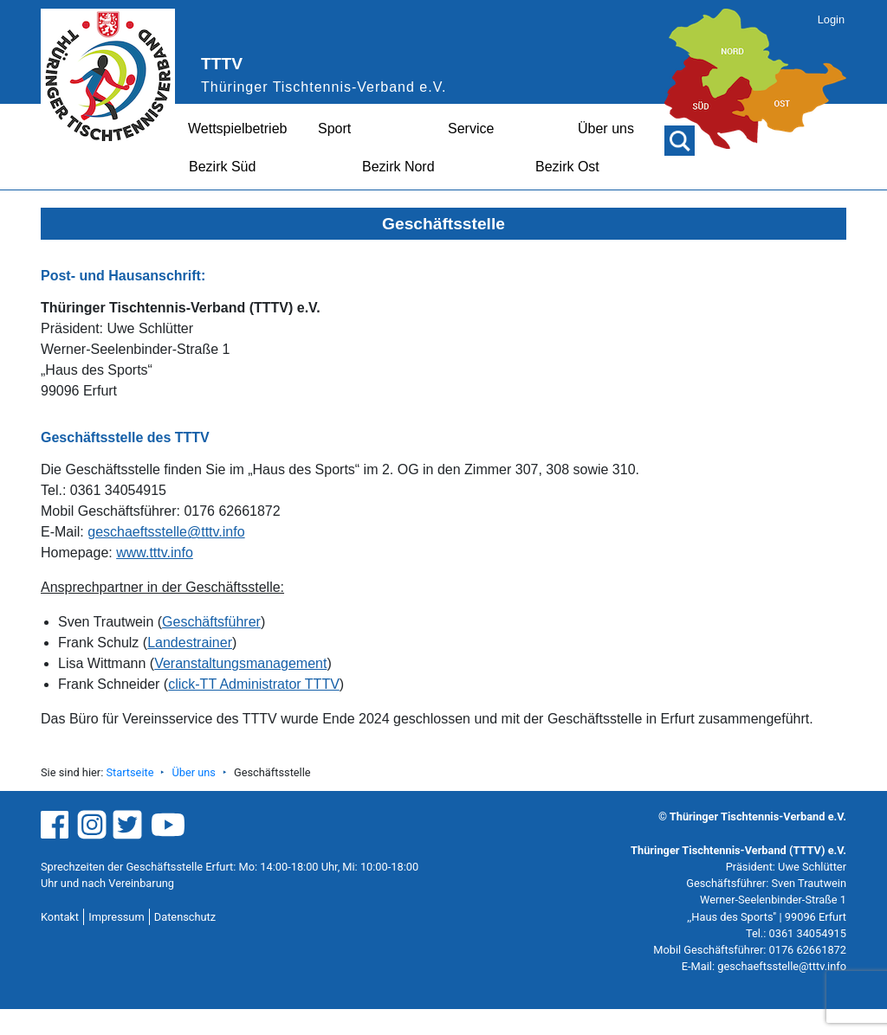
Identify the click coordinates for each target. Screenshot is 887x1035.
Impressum (116, 916)
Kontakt (60, 916)
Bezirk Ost (567, 166)
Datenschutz (185, 916)
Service (471, 128)
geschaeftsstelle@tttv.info (165, 531)
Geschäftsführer (211, 621)
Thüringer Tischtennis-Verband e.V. (323, 87)
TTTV (222, 64)
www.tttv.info (154, 552)
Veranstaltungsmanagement (240, 663)
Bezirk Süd (222, 166)
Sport (334, 128)
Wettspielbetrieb (237, 128)
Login (831, 19)
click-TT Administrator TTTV (254, 684)
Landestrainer (189, 642)
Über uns (606, 128)
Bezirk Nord (398, 166)
